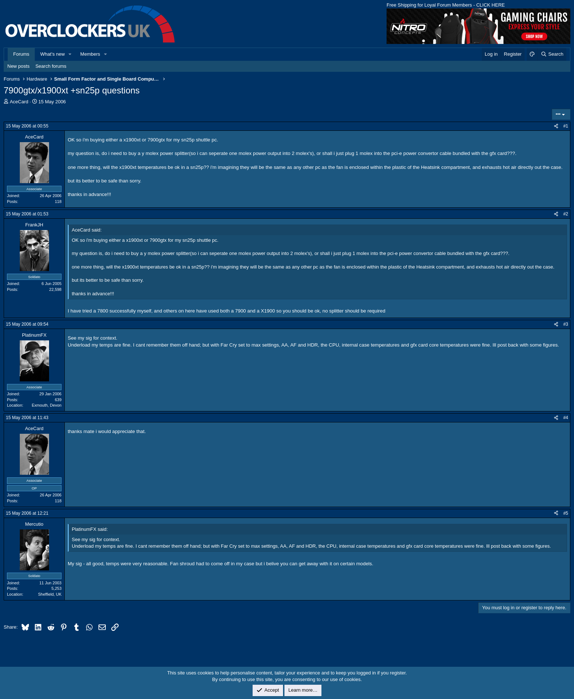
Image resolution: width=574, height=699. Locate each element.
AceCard (19, 101)
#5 (565, 513)
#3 (565, 324)
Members (90, 54)
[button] (70, 54)
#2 (565, 214)
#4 (565, 417)
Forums (21, 54)
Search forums (51, 66)
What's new (52, 54)
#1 (565, 126)
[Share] (556, 126)
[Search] (551, 54)
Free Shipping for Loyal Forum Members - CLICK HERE (446, 5)
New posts (18, 66)
